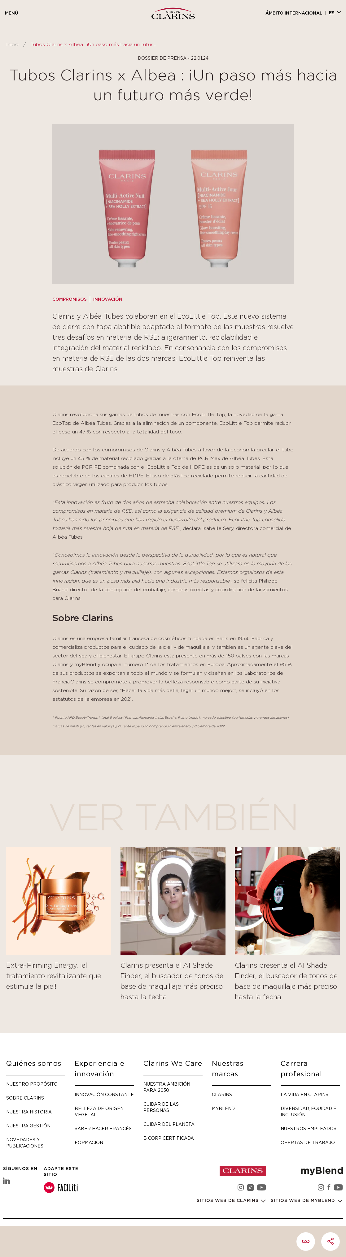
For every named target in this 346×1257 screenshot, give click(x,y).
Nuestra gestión (28, 1125)
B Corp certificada (168, 1138)
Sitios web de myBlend (304, 1201)
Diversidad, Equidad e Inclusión (308, 1111)
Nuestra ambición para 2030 (166, 1087)
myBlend (223, 1108)
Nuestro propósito (32, 1084)
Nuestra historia (29, 1111)
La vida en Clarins (304, 1094)
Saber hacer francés (103, 1128)
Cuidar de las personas (161, 1107)
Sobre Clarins (25, 1098)
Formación (89, 1142)
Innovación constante (104, 1094)
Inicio (12, 44)
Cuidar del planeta (169, 1124)
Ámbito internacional (293, 13)
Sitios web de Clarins (228, 1201)
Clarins (222, 1094)
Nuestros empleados (308, 1128)
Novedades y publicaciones (24, 1142)
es (332, 13)
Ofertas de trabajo (308, 1142)
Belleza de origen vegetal (99, 1111)
